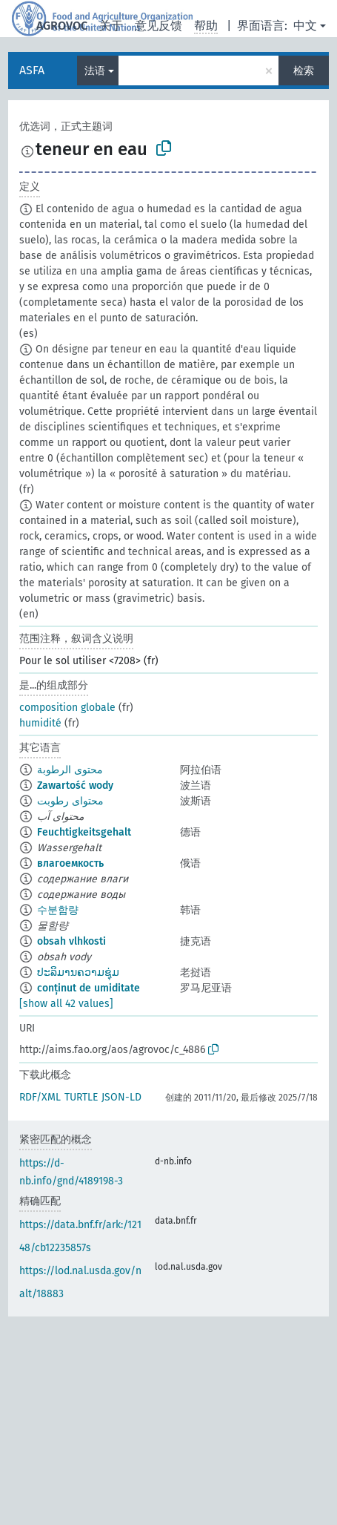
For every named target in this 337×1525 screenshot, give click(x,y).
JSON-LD (121, 1097)
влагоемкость (70, 863)
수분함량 (58, 910)
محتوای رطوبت (70, 801)
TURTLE (81, 1097)
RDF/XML (40, 1097)
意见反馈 (158, 26)
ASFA (31, 70)
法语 (94, 71)
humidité (40, 723)
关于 (111, 26)
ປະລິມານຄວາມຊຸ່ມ (78, 972)
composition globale (67, 707)
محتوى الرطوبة (70, 770)
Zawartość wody (75, 785)
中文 (305, 26)
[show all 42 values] (66, 1003)
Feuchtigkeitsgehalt (84, 832)
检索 (303, 71)
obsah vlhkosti (71, 941)
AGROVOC (61, 26)
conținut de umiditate (88, 988)
